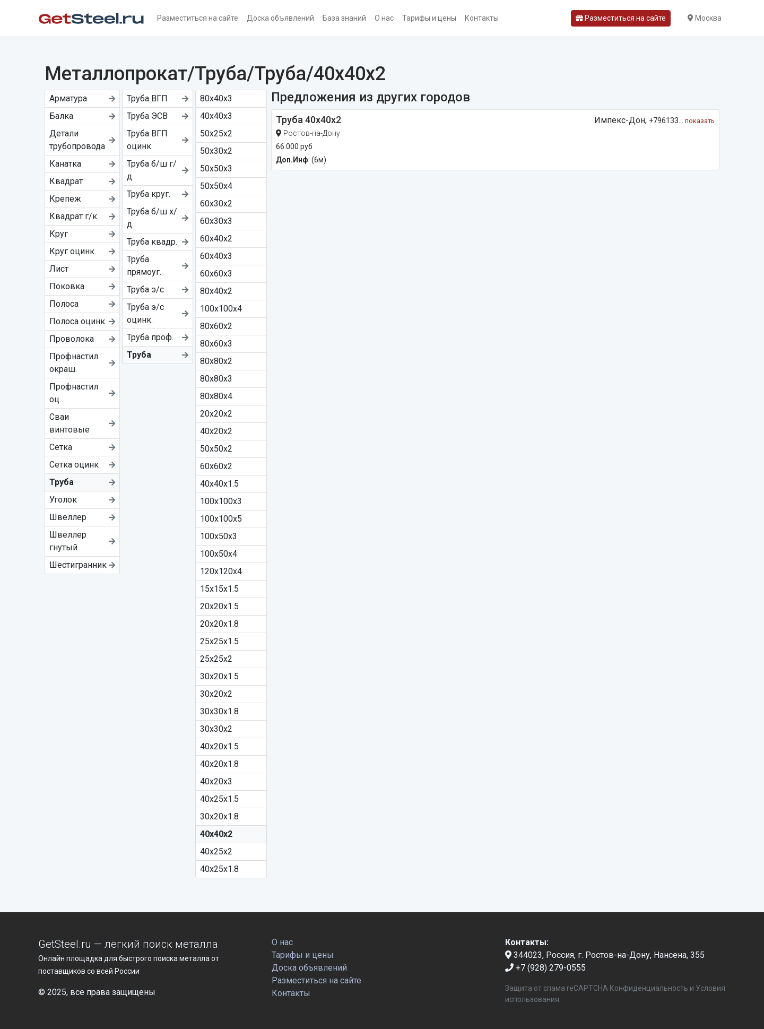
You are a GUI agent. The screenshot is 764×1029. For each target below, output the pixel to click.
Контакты (482, 18)
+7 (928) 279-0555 (545, 968)
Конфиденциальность (649, 988)
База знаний (344, 18)
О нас (384, 18)
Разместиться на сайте (197, 18)
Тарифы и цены (429, 18)
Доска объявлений (280, 18)
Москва (705, 18)
